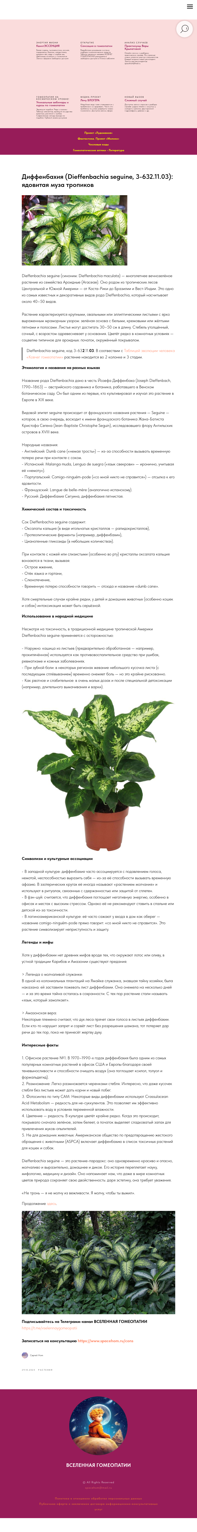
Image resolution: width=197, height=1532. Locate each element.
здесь (62, 1229)
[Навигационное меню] (190, 7)
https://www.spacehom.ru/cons (116, 1352)
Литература (116, 150)
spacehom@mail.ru (98, 1501)
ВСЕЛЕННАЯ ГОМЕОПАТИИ (98, 1479)
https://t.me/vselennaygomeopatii (60, 1339)
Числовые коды (98, 144)
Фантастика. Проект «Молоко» (98, 138)
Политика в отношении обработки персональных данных (98, 1512)
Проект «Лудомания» (98, 132)
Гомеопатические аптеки (89, 150)
